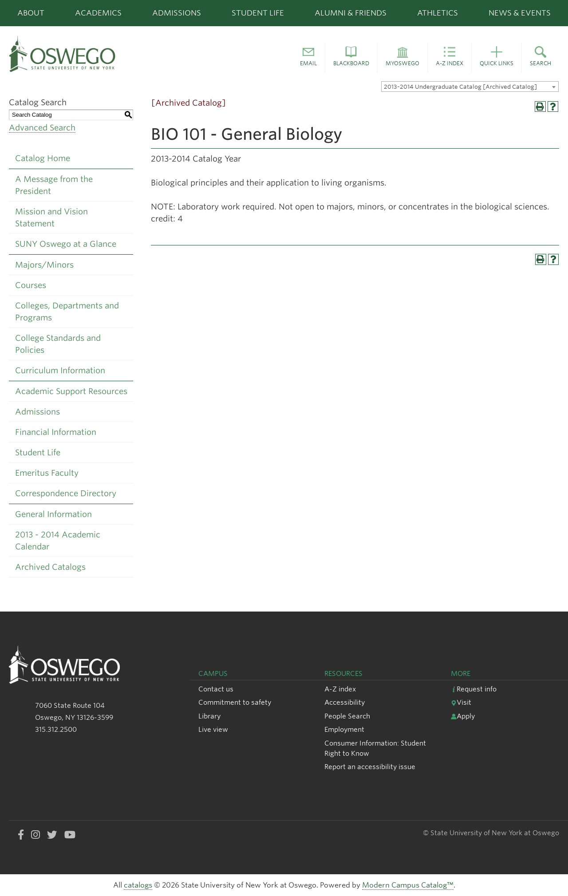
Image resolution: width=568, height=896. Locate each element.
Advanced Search (42, 127)
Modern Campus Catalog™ (408, 885)
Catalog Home (42, 158)
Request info (474, 689)
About (30, 12)
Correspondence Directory (65, 493)
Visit (461, 702)
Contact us (215, 689)
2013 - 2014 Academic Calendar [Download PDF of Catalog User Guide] (57, 540)
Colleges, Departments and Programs (67, 311)
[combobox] (470, 86)
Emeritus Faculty (47, 473)
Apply (463, 716)
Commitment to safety (234, 702)
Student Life (258, 12)
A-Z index (340, 689)
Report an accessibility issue (369, 766)
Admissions (176, 12)
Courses (30, 285)
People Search (347, 716)
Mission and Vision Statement (51, 217)
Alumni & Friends (351, 12)
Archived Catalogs (50, 567)
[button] (308, 57)
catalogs (138, 885)
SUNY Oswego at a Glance (65, 244)
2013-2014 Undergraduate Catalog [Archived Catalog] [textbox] (460, 86)
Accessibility (344, 702)
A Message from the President (54, 185)
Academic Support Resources (71, 391)
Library (209, 716)
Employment (344, 729)
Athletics (437, 12)
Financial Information (55, 432)
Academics (98, 12)
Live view (213, 729)
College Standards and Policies (58, 344)
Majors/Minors (44, 264)
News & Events (520, 12)
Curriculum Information (60, 370)
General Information (53, 514)
